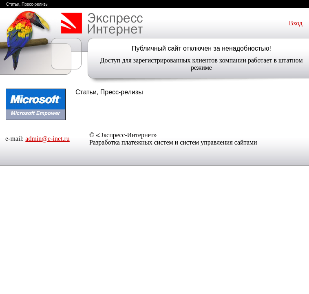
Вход (295, 23)
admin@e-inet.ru (47, 138)
